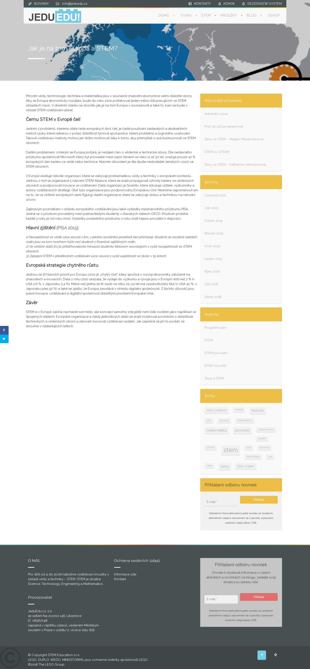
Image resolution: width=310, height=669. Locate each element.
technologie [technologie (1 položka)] (253, 456)
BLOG (251, 15)
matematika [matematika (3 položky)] (216, 430)
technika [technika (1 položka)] (264, 447)
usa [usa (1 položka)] (270, 456)
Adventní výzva (216, 114)
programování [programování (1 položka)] (266, 429)
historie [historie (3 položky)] (257, 410)
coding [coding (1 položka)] (239, 409)
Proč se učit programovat (224, 126)
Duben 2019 (214, 221)
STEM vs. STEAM (217, 152)
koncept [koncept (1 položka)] (224, 420)
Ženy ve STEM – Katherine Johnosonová (235, 164)
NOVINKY (41, 4)
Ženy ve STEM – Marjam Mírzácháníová (234, 139)
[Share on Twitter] (4, 338)
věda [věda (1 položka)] (209, 465)
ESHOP (274, 15)
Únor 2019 (212, 246)
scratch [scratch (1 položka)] (262, 438)
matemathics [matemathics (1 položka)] (244, 420)
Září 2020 (212, 208)
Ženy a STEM (214, 378)
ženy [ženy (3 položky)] (225, 466)
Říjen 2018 (212, 271)
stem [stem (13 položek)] (230, 450)
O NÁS (186, 15)
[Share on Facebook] (4, 330)
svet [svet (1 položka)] (248, 447)
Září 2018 (211, 284)
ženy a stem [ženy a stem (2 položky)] (245, 466)
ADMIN (229, 4)
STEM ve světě (215, 366)
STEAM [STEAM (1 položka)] (211, 447)
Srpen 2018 (213, 297)
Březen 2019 (214, 233)
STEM (206, 15)
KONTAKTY (202, 4)
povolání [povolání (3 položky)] (242, 430)
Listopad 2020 (215, 195)
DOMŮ (163, 15)
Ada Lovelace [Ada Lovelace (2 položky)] (216, 410)
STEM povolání (216, 353)
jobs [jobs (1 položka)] (209, 420)
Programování (215, 328)
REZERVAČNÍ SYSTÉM (264, 4)
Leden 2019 (213, 259)
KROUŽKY (228, 15)
